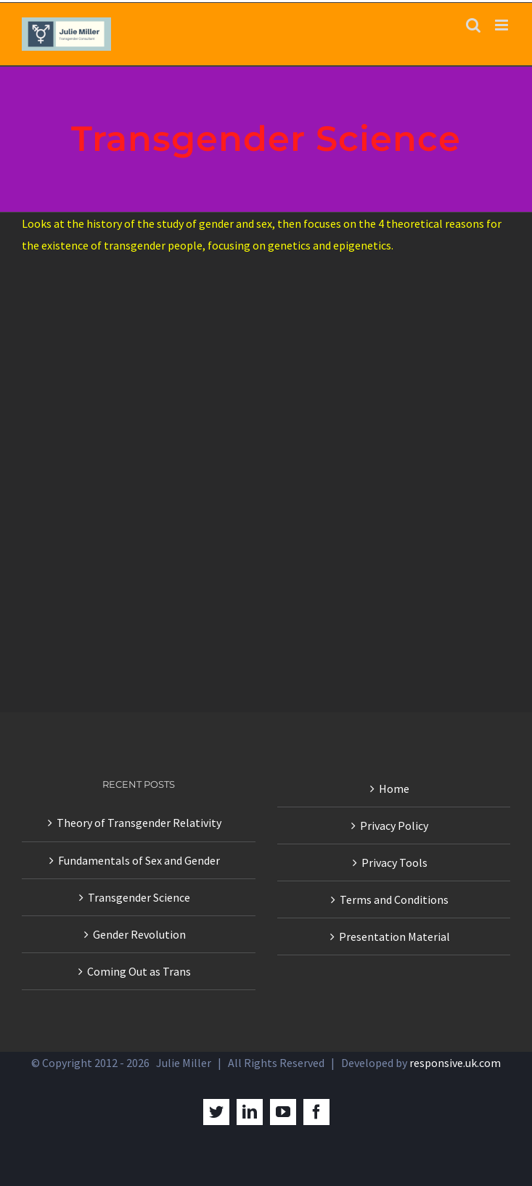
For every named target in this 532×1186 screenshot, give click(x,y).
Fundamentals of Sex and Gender (139, 860)
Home (394, 788)
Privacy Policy (394, 825)
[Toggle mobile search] (473, 25)
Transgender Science (139, 897)
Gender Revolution (139, 934)
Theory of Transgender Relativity (139, 822)
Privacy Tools (394, 862)
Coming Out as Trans (139, 971)
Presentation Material (394, 936)
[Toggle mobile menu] (502, 25)
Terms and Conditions (394, 899)
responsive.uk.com (455, 1062)
